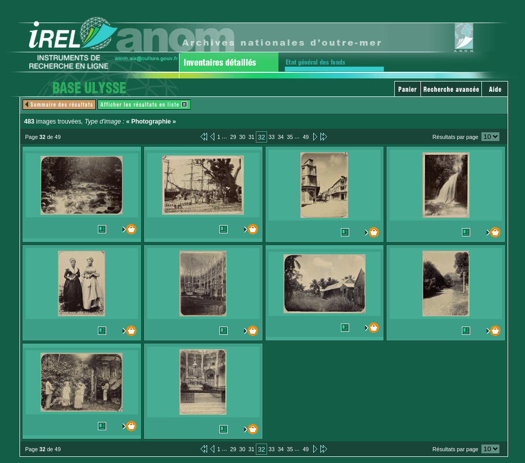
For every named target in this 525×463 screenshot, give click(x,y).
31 (251, 137)
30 (242, 137)
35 (290, 137)
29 (233, 137)
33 (272, 137)
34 (281, 137)
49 (305, 137)
